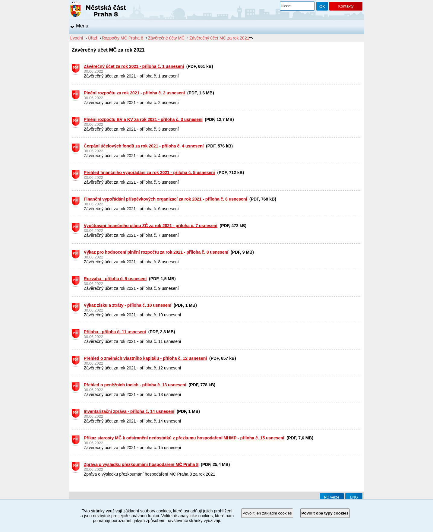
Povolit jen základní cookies (267, 513)
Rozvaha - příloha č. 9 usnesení (115, 278)
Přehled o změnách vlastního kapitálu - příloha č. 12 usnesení (145, 358)
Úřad (92, 38)
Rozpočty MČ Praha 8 (122, 38)
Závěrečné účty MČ (166, 38)
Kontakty (345, 6)
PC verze (331, 497)
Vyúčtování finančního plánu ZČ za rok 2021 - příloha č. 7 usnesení (150, 225)
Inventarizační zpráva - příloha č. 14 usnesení (129, 411)
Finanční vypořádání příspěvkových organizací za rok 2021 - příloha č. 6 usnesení (165, 199)
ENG (354, 497)
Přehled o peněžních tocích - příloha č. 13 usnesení (135, 384)
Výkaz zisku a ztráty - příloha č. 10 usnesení (127, 305)
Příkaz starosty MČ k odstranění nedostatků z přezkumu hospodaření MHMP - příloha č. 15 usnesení (184, 437)
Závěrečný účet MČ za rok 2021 (219, 38)
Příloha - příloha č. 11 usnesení (115, 331)
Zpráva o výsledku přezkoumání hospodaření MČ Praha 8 (141, 464)
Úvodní (76, 38)
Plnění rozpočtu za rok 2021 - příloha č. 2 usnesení (134, 92)
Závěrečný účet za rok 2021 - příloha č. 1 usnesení (134, 66)
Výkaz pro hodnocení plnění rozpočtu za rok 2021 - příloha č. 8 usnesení (156, 252)
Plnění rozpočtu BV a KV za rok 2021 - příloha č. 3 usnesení (143, 119)
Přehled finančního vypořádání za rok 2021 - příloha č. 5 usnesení (149, 172)
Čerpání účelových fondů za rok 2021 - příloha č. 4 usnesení (144, 146)
